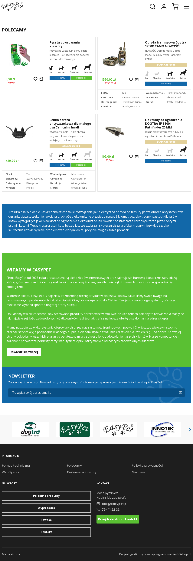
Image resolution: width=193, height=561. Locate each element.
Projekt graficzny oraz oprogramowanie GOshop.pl (155, 554)
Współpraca (11, 472)
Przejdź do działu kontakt (117, 519)
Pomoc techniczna (16, 465)
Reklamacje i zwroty (81, 472)
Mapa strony (11, 554)
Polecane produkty (46, 496)
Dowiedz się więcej (24, 352)
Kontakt (46, 532)
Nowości (46, 520)
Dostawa (138, 472)
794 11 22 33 (111, 509)
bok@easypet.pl (114, 504)
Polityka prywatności (147, 465)
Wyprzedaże (46, 508)
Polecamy (74, 465)
